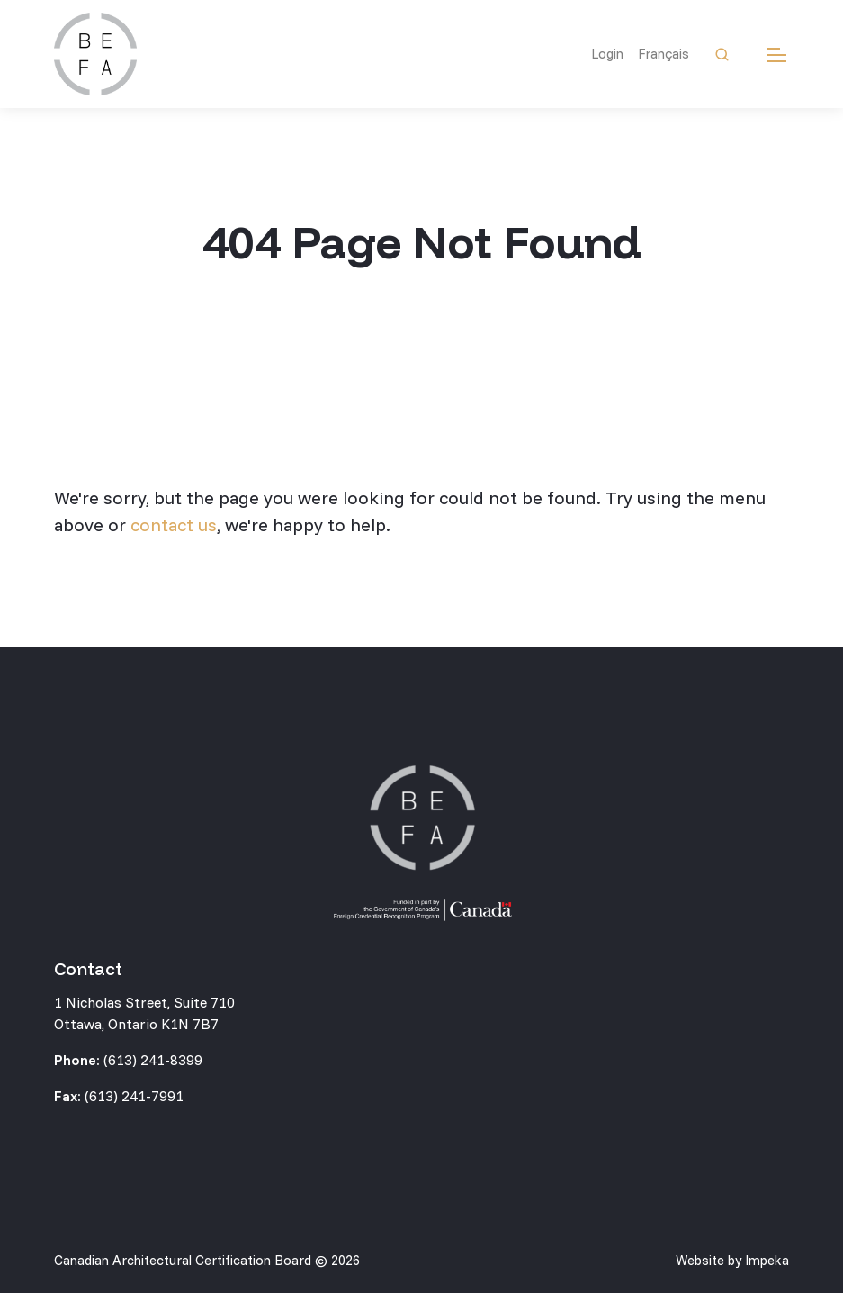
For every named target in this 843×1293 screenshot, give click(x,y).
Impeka (767, 1260)
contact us (173, 524)
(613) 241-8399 (152, 1060)
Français (663, 53)
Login (607, 53)
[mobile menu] (777, 54)
